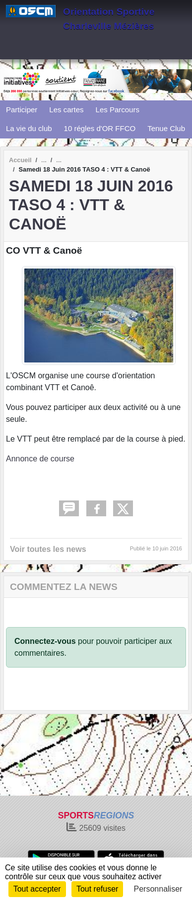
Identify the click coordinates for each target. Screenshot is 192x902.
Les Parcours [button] (117, 109)
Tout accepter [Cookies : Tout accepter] (37, 889)
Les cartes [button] (66, 109)
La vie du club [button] (29, 128)
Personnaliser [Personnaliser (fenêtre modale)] (158, 889)
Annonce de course (40, 458)
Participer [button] (21, 109)
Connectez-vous (45, 641)
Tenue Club (166, 128)
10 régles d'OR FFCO (100, 128)
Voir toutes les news (48, 549)
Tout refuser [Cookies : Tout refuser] (97, 889)
